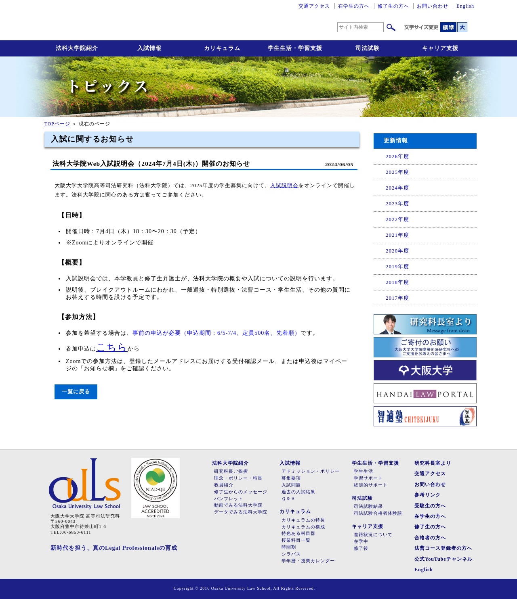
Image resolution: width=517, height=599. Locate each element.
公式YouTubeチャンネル (443, 559)
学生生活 (363, 471)
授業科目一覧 (296, 540)
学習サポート (368, 478)
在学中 (361, 541)
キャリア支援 (440, 48)
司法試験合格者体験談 (378, 513)
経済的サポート (371, 485)
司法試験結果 (368, 506)
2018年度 (397, 282)
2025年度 (397, 172)
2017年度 (397, 298)
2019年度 (397, 266)
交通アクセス (314, 6)
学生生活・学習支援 (295, 48)
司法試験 (367, 48)
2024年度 (397, 188)
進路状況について (373, 534)
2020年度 (397, 251)
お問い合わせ (432, 6)
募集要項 (291, 478)
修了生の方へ (393, 6)
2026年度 (397, 156)
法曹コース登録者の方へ (443, 548)
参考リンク (427, 495)
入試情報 (149, 48)
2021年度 (397, 235)
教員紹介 (223, 485)
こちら (112, 347)
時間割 (289, 547)
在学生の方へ (354, 6)
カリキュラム (222, 48)
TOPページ (57, 124)
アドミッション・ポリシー (311, 471)
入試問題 (291, 485)
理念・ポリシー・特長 (238, 478)
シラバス (291, 554)
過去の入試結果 (298, 492)
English (465, 6)
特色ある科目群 (298, 533)
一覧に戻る (76, 391)
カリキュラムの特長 (303, 520)
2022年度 (397, 219)
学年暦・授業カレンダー (308, 561)
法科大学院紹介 (77, 48)
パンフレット (228, 499)
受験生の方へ (430, 506)
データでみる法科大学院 (240, 512)
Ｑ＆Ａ (289, 499)
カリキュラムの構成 (303, 527)
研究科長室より (432, 463)
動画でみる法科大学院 (238, 505)
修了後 (361, 548)
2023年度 (397, 203)
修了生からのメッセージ (240, 492)
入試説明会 (284, 185)
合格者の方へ (430, 538)
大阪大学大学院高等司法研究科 (141, 20)
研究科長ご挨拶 (231, 471)
